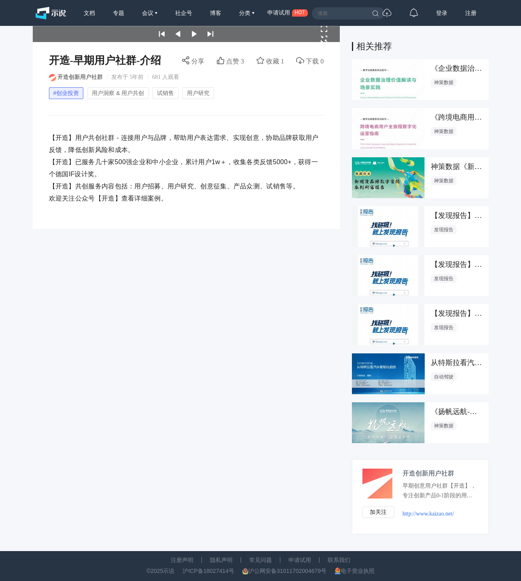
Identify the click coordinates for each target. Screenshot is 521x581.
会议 (148, 13)
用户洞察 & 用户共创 (118, 93)
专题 (118, 13)
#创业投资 (66, 93)
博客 (215, 13)
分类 (245, 13)
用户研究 (198, 93)
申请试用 (299, 560)
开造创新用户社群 (80, 77)
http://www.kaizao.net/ (428, 514)
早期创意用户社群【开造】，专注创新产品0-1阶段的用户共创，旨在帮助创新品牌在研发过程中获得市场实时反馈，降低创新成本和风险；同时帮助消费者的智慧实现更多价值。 (438, 492)
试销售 (165, 93)
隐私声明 (221, 560)
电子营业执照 (358, 571)
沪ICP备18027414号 (208, 571)
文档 (89, 13)
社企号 (183, 13)
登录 (441, 13)
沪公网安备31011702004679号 (287, 571)
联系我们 (339, 560)
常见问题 (260, 560)
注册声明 (182, 560)
